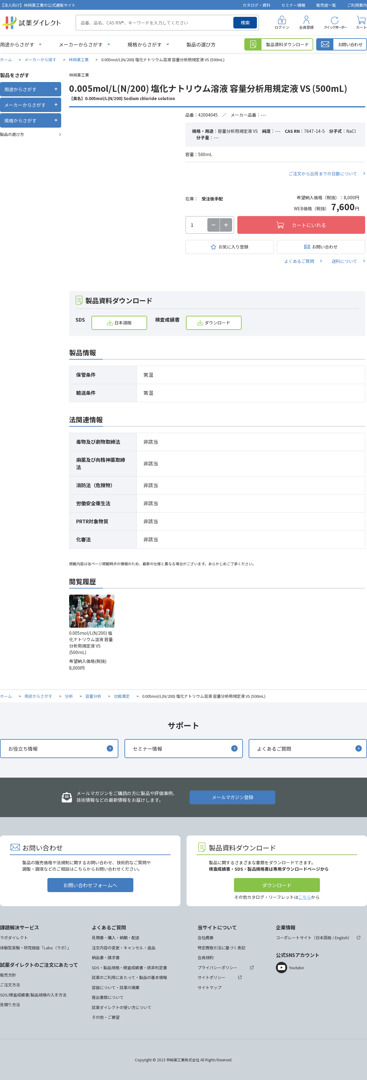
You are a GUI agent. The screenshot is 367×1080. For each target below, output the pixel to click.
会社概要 (205, 937)
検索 (245, 22)
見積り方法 (10, 1004)
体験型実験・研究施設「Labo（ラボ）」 (35, 948)
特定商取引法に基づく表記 (221, 948)
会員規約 (205, 957)
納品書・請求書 (106, 957)
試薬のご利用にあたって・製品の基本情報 (129, 977)
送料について (344, 261)
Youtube (296, 967)
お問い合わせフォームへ (90, 885)
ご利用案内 (357, 5)
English (341, 937)
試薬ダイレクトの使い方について (121, 1007)
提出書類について (108, 997)
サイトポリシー (211, 977)
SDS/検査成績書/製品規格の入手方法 (33, 995)
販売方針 (8, 975)
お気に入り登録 (233, 247)
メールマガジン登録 (232, 797)
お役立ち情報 (23, 748)
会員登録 (306, 27)
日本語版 (123, 323)
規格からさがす (145, 44)
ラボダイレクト (14, 937)
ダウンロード (217, 323)
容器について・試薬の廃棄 (115, 987)
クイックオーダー (335, 27)
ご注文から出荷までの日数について (323, 173)
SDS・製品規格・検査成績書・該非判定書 (129, 967)
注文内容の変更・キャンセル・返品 (123, 948)
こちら (304, 897)
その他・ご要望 (106, 1017)
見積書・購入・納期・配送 (115, 937)
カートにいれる (309, 225)
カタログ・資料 (256, 5)
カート (361, 27)
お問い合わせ (325, 247)
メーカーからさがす (81, 44)
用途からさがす (17, 44)
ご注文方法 (10, 985)
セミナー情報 (293, 5)
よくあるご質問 (299, 261)
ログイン (282, 27)
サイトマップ (209, 987)
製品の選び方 (201, 44)
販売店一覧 (326, 5)
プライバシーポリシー (217, 967)
